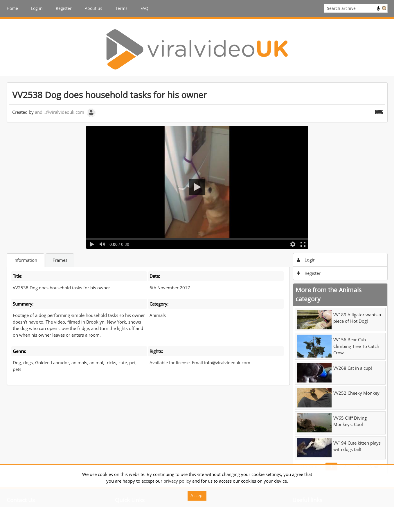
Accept (197, 495)
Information (25, 260)
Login (306, 260)
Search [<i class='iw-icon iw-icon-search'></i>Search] (384, 8)
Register (64, 8)
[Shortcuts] (379, 111)
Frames (60, 260)
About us (93, 8)
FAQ (144, 8)
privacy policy (177, 481)
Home (12, 8)
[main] (197, 278)
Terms (121, 8)
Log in (37, 8)
